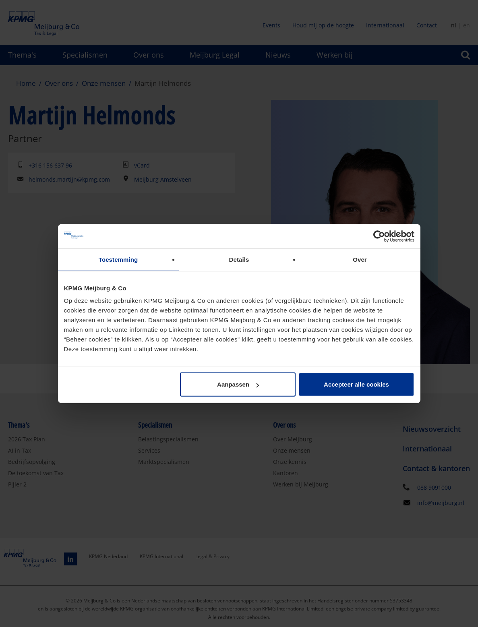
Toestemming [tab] (118, 259)
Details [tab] (239, 259)
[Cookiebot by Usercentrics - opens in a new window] (379, 236)
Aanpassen (238, 384)
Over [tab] (360, 259)
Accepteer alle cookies (356, 384)
